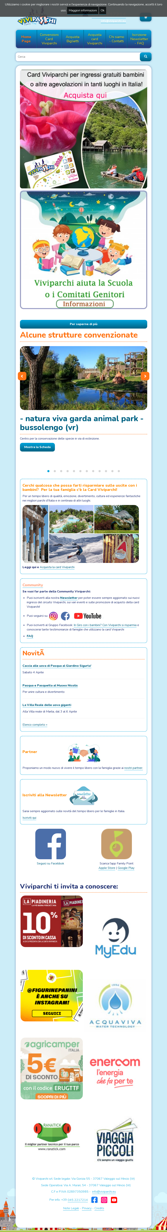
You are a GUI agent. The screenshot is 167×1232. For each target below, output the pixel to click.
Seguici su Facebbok (50, 847)
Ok (103, 10)
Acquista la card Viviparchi (57, 567)
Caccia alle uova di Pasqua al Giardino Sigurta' (56, 666)
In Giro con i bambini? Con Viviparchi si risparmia (105, 625)
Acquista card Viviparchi (94, 39)
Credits (99, 1208)
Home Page (26, 39)
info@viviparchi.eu (113, 21)
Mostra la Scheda (37, 447)
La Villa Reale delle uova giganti (46, 705)
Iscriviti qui (29, 818)
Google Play (126, 868)
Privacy (87, 1208)
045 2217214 (78, 1200)
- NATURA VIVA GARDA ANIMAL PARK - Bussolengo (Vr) (82, 423)
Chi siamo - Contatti (116, 39)
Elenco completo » (34, 725)
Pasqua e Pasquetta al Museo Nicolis (50, 685)
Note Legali (71, 1208)
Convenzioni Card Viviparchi (49, 39)
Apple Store (107, 868)
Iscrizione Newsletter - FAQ (139, 39)
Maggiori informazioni (83, 10)
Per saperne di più (83, 324)
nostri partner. (133, 768)
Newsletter (69, 598)
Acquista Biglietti (72, 39)
